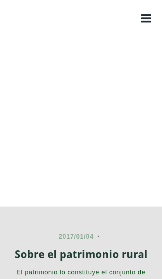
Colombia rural (81, 48)
